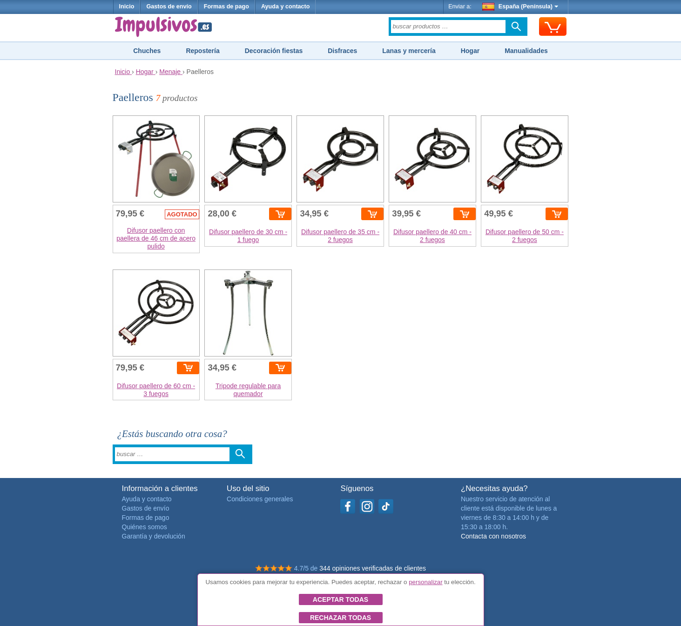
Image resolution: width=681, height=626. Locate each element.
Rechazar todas (340, 617)
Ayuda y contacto (285, 6)
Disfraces (342, 50)
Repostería (202, 50)
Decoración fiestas (274, 50)
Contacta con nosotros (493, 536)
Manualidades (526, 50)
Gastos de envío (168, 6)
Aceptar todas (340, 599)
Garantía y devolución (153, 536)
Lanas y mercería (408, 50)
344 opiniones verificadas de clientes (372, 568)
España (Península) (520, 6)
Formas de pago (226, 6)
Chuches (147, 50)
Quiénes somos (144, 527)
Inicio (127, 6)
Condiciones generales (260, 499)
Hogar (470, 50)
